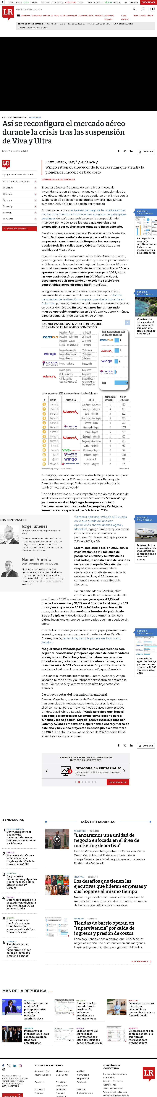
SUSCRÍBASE (148, 2)
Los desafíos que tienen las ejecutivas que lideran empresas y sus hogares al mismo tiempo (110, 895)
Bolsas (10, 906)
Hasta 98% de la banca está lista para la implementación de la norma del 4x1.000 (20, 869)
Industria (133, 1009)
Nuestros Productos (113, 1089)
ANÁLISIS (99, 16)
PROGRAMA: (14, 117)
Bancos (10, 862)
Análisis (80, 1079)
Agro (62, 24)
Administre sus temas (15, 228)
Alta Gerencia (62, 1079)
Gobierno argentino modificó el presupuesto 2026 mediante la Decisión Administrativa (36, 1020)
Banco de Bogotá (76, 24)
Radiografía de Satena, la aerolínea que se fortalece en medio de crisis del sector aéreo (146, 254)
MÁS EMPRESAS (139, 970)
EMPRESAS (48, 16)
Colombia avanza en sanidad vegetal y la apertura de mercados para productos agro (141, 1045)
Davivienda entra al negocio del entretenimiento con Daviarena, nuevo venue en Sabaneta (21, 847)
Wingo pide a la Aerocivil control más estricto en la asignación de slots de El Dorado (147, 561)
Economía (82, 1090)
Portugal (12, 883)
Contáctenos (109, 1093)
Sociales (28, 1037)
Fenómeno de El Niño (123, 24)
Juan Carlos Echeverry (99, 24)
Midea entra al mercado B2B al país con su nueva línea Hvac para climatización (36, 1045)
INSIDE (150, 16)
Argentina (29, 1009)
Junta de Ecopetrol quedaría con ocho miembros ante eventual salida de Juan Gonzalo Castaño (21, 935)
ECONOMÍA (37, 16)
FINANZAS (26, 16)
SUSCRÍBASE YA (118, 791)
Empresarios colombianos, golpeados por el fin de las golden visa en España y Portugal (22, 891)
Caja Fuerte (61, 1083)
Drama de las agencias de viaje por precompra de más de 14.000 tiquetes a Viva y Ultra (147, 674)
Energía (10, 927)
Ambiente (133, 1037)
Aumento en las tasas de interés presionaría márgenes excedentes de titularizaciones (86, 1020)
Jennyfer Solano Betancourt (58, 184)
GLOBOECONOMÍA (68, 16)
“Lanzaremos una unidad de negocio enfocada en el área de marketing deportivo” (106, 849)
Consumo (39, 1090)
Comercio (11, 951)
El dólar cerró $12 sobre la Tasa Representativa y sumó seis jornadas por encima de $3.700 (89, 1045)
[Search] (134, 9)
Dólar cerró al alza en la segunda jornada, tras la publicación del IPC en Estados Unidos (21, 913)
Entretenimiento (15, 838)
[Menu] (18, 15)
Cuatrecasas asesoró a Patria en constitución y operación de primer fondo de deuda (142, 1018)
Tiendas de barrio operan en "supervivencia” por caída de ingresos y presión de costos (19, 959)
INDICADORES (140, 16)
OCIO (56, 16)
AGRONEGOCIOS (86, 16)
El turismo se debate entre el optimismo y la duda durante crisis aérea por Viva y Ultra (146, 335)
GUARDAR (146, 151)
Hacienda (80, 1009)
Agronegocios (42, 1079)
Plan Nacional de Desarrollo (33, 28)
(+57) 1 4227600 (10, 1094)
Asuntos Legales (43, 1083)
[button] (46, 780)
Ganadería (52, 24)
